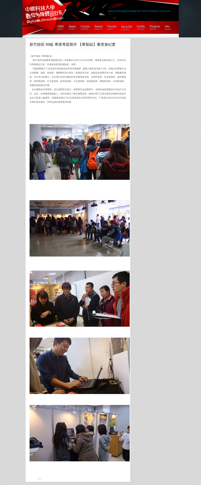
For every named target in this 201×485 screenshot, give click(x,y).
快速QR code (157, 11)
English (167, 11)
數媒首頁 (127, 11)
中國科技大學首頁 (114, 11)
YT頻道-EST (145, 11)
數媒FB (135, 11)
